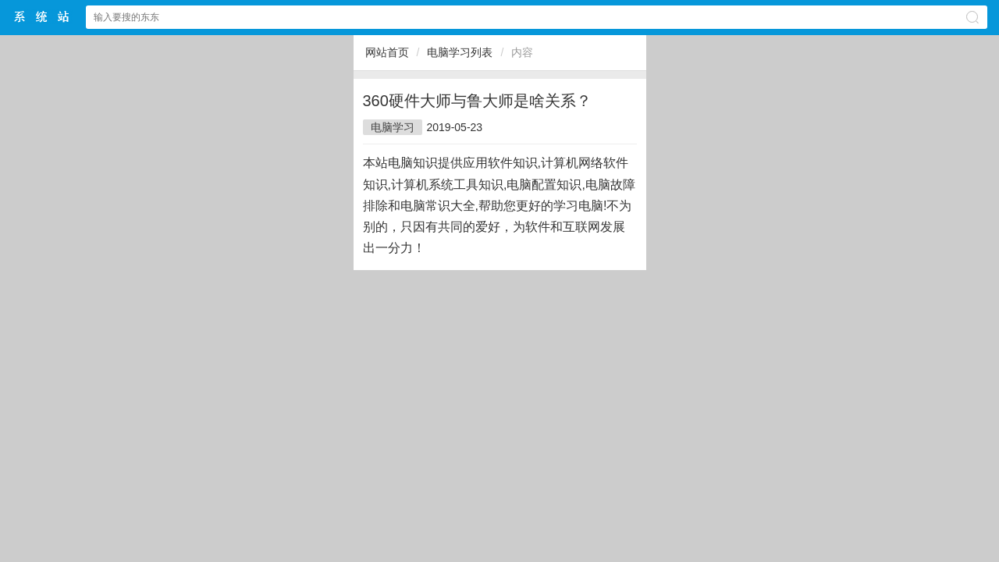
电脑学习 (392, 127)
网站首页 (387, 52)
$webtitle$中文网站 (42, 16)
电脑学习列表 (459, 52)
